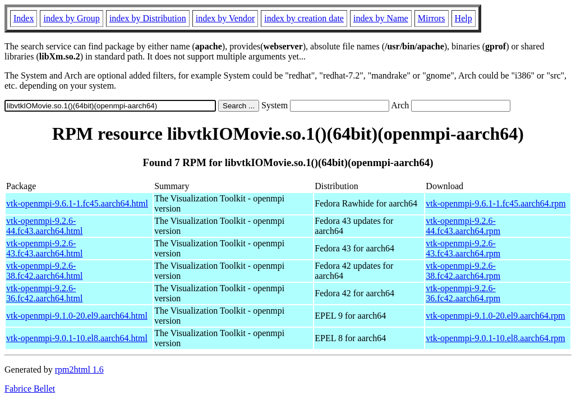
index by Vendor (225, 18)
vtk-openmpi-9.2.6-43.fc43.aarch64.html (44, 248)
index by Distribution (147, 18)
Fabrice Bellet (29, 388)
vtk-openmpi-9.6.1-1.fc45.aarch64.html (77, 203)
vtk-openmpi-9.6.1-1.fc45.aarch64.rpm (495, 203)
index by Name (380, 18)
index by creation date (304, 18)
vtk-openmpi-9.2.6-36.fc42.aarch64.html (44, 293)
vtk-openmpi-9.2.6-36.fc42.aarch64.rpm (463, 293)
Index (23, 18)
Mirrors (431, 18)
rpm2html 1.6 (79, 369)
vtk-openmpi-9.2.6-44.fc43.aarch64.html (44, 226)
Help (463, 18)
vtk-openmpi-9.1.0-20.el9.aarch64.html (77, 315)
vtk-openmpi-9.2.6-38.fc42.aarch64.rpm (463, 271)
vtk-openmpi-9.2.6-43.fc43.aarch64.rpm (463, 248)
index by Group (71, 18)
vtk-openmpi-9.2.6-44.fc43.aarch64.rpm (463, 226)
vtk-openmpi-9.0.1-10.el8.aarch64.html (77, 338)
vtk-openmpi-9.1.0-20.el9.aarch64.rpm (495, 315)
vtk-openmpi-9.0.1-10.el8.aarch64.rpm (495, 338)
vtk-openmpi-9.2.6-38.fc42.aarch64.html (44, 271)
